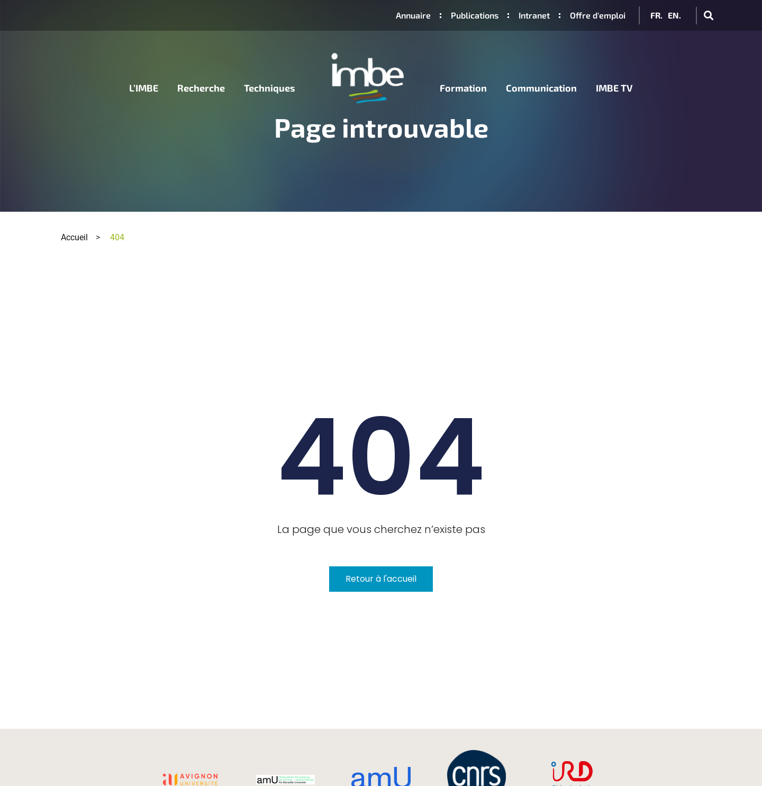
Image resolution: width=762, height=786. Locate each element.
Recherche (201, 87)
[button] (708, 15)
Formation (463, 87)
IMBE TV (614, 87)
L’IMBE (143, 87)
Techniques (269, 87)
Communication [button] (541, 87)
